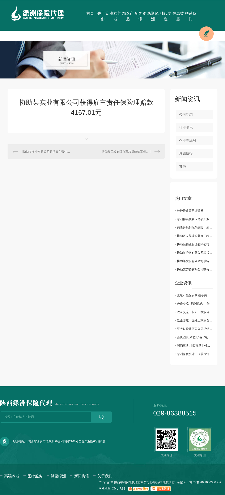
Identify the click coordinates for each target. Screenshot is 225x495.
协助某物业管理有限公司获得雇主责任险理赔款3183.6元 (195, 244)
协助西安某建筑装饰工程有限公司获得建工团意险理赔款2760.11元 (195, 236)
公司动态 (186, 114)
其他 (182, 166)
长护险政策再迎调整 (190, 210)
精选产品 (127, 16)
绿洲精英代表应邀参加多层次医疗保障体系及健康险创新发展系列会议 (195, 219)
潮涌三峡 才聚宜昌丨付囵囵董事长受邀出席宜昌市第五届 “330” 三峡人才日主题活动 (195, 345)
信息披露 (178, 16)
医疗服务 (35, 476)
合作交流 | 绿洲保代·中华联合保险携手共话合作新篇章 (195, 303)
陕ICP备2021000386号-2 (205, 482)
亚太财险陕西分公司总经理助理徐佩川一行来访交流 (195, 328)
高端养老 (115, 16)
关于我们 (103, 16)
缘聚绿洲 (153, 16)
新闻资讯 (140, 16)
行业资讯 (186, 127)
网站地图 (104, 488)
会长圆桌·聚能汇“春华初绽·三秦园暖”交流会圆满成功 (195, 337)
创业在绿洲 (187, 140)
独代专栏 (165, 16)
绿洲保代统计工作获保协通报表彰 (195, 354)
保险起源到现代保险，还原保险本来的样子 (195, 227)
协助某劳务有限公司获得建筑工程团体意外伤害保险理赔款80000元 (195, 269)
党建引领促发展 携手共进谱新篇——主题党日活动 (195, 295)
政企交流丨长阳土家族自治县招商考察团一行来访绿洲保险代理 (195, 312)
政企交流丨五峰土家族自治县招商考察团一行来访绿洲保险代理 (195, 320)
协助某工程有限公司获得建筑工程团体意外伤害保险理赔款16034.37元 (131, 151)
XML (115, 488)
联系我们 (190, 16)
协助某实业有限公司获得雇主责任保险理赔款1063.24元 (47, 151)
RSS (123, 488)
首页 (90, 13)
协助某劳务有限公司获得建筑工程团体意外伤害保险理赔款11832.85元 (195, 252)
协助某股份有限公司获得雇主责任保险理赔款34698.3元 (195, 261)
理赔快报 (186, 153)
